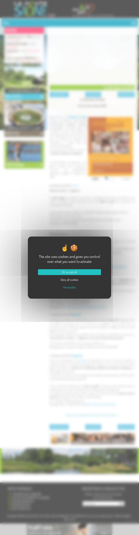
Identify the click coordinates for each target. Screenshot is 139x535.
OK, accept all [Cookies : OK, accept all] (69, 272)
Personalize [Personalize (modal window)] (69, 287)
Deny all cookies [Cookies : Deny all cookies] (69, 280)
